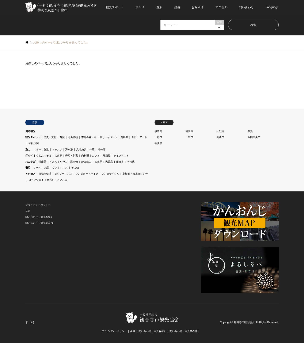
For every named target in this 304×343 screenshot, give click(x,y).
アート (143, 137)
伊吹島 (158, 131)
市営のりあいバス (57, 179)
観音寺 (189, 131)
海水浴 (69, 149)
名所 (133, 137)
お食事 (58, 155)
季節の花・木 (88, 137)
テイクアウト (121, 155)
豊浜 (250, 131)
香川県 (158, 143)
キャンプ (57, 149)
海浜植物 (73, 137)
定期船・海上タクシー (135, 173)
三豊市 (189, 137)
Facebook (26, 322)
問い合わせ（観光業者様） (40, 223)
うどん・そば (43, 155)
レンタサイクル (110, 173)
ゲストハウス (60, 167)
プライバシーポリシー (38, 204)
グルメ (140, 7)
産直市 (120, 161)
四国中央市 (254, 137)
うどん (53, 161)
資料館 (124, 137)
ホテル (37, 167)
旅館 (46, 167)
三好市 (158, 137)
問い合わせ (246, 7)
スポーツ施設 (41, 149)
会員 (27, 211)
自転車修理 (45, 173)
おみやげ (198, 7)
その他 (101, 149)
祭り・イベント (108, 137)
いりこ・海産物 (69, 161)
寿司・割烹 (71, 155)
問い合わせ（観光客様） (39, 216)
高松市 (220, 137)
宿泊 (177, 7)
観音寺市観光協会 (244, 322)
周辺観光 (30, 131)
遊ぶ (159, 7)
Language (272, 7)
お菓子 (98, 161)
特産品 (42, 161)
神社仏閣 (33, 143)
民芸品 (109, 161)
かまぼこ (86, 161)
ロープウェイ (36, 179)
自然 (62, 137)
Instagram (32, 322)
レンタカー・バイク (86, 173)
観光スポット (115, 7)
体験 (92, 149)
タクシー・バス (63, 173)
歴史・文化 (50, 137)
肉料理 (85, 155)
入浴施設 (81, 149)
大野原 (220, 131)
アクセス (221, 7)
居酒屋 (106, 155)
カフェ (96, 155)
